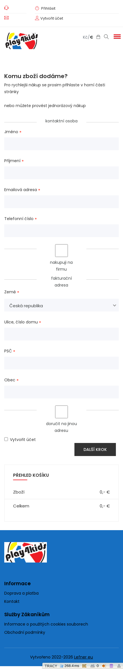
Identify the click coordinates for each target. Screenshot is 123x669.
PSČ (8, 351)
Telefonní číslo (19, 219)
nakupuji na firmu (61, 258)
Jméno (11, 132)
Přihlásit (45, 8)
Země (10, 292)
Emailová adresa (20, 190)
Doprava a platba (21, 593)
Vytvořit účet (51, 18)
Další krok (95, 449)
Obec (9, 380)
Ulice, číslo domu (21, 322)
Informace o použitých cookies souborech (46, 624)
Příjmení (12, 161)
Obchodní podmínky (24, 632)
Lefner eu (83, 657)
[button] (116, 36)
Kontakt (12, 601)
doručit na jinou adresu (61, 419)
